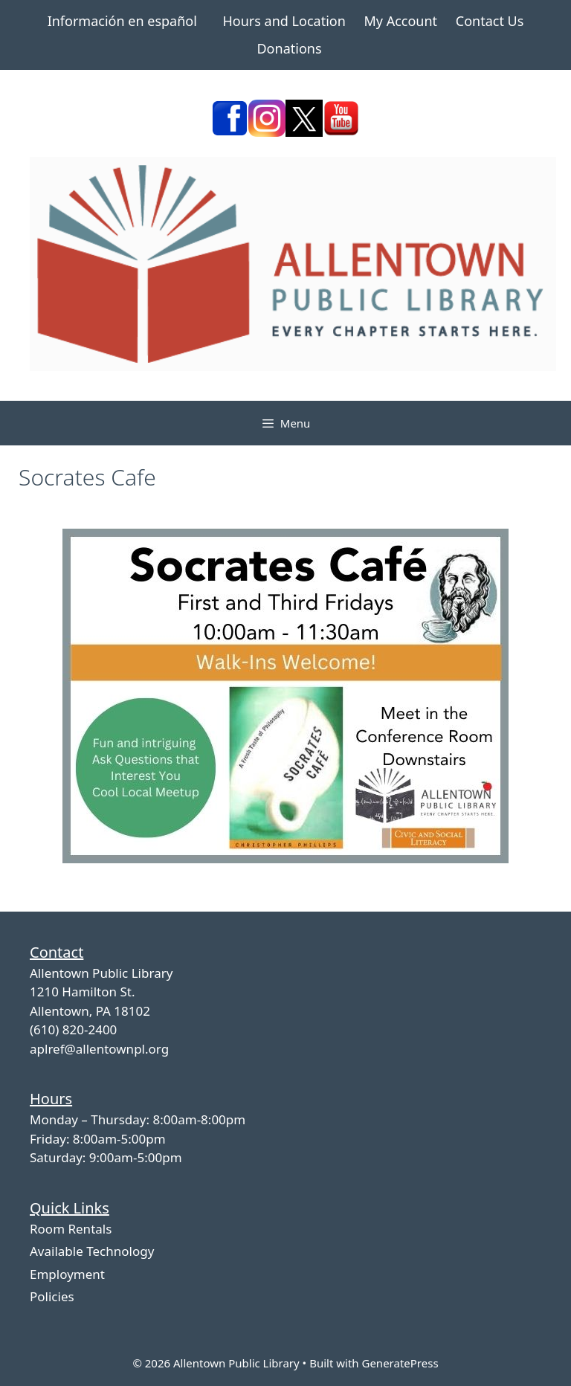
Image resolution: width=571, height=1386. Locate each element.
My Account (400, 21)
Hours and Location (284, 21)
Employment (67, 1274)
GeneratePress (399, 1363)
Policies (52, 1296)
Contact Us (490, 21)
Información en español (122, 21)
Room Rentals (71, 1228)
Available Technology (92, 1251)
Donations (289, 48)
